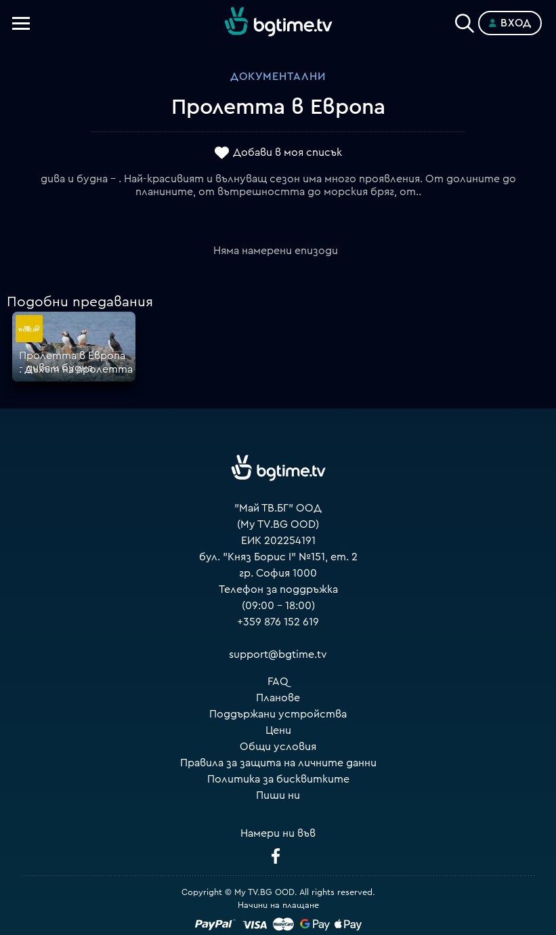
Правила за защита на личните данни (278, 762)
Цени (278, 730)
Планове (278, 697)
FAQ (278, 681)
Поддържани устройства (278, 714)
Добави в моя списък (287, 152)
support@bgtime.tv (278, 654)
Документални (278, 76)
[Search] (464, 20)
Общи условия (278, 746)
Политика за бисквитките (278, 779)
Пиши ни (278, 795)
